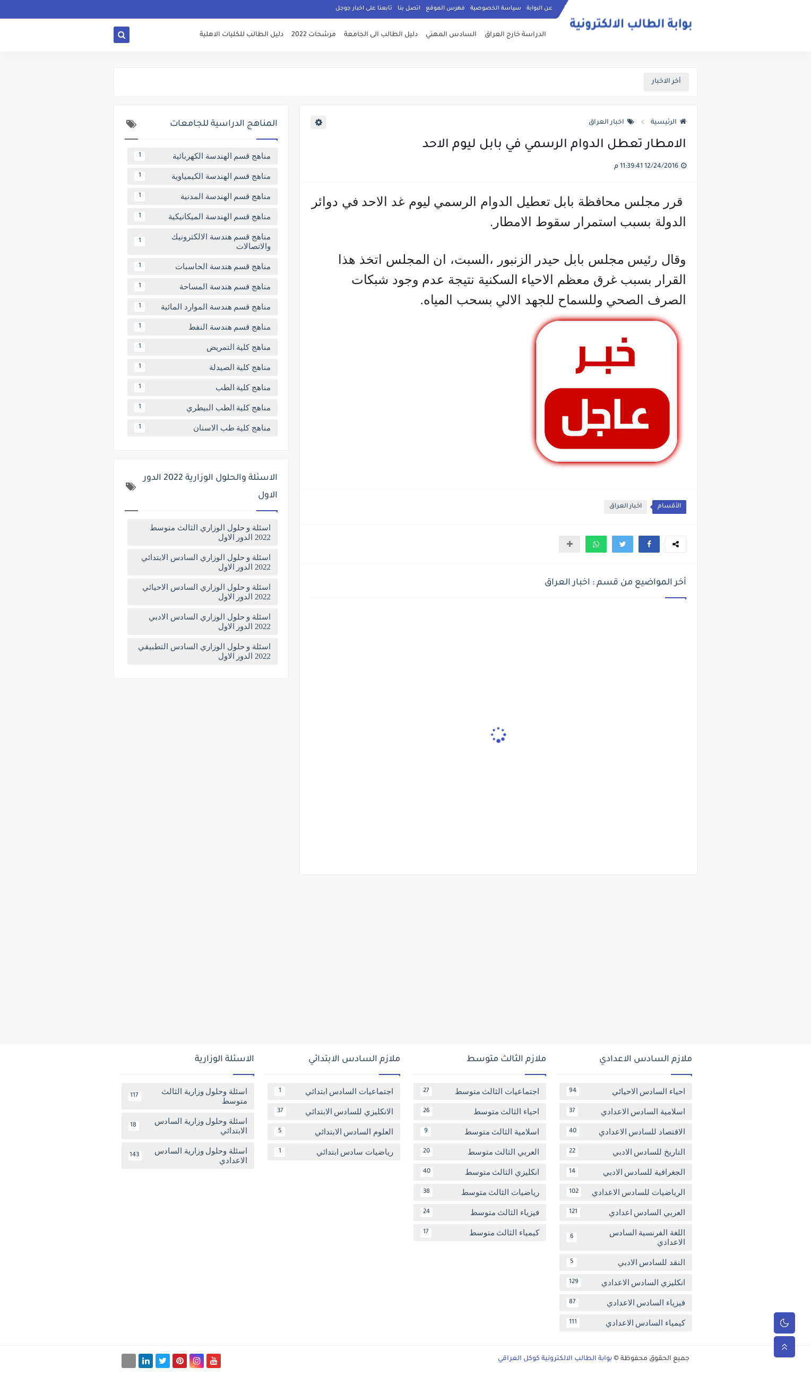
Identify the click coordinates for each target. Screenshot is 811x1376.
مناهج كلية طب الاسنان (202, 428)
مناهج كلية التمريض (202, 347)
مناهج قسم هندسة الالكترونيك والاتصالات (202, 242)
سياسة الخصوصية (495, 8)
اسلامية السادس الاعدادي (625, 1111)
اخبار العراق (611, 122)
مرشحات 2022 (313, 35)
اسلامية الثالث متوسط (479, 1132)
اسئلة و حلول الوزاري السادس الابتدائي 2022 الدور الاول (206, 562)
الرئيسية (668, 122)
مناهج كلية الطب (202, 387)
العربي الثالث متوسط (479, 1152)
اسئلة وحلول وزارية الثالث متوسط (187, 1096)
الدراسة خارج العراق (515, 35)
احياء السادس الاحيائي (625, 1091)
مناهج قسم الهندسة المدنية (202, 196)
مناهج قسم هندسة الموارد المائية (202, 307)
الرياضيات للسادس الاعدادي (625, 1192)
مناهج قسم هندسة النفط (202, 327)
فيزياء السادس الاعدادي (625, 1303)
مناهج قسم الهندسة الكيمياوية (202, 176)
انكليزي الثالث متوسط (479, 1172)
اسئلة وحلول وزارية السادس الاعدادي (187, 1156)
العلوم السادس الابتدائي (333, 1132)
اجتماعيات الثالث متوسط (479, 1091)
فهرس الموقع (445, 8)
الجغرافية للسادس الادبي (625, 1172)
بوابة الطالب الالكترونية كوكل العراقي (555, 1359)
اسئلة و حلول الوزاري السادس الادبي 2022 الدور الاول (210, 622)
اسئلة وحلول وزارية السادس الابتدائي (187, 1126)
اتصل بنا (409, 8)
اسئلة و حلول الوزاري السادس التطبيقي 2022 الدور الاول (204, 651)
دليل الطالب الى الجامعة (381, 35)
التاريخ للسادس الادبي (625, 1152)
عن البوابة (540, 8)
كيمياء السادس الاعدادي (625, 1323)
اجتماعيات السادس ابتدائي (333, 1091)
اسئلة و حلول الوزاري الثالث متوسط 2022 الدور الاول (210, 532)
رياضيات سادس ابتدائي (333, 1152)
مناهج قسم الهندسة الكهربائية (202, 156)
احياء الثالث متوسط (479, 1111)
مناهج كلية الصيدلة (202, 367)
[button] (649, 544)
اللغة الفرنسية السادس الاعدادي (625, 1237)
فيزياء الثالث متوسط (479, 1212)
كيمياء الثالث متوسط (479, 1232)
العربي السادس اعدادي (625, 1212)
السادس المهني (451, 35)
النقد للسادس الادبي (625, 1262)
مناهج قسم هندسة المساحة (202, 286)
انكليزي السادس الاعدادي (625, 1282)
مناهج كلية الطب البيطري (202, 407)
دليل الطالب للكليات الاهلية (241, 35)
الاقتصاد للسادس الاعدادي (625, 1132)
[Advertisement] (405, 963)
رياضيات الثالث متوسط (479, 1192)
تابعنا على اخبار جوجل (363, 8)
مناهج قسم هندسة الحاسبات (202, 266)
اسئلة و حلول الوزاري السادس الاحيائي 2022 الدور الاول (206, 592)
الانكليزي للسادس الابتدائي (333, 1111)
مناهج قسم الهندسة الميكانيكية (202, 216)
